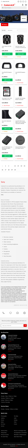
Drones (2, 420)
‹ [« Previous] (2, 166)
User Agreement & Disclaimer (20, 432)
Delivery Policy (4, 430)
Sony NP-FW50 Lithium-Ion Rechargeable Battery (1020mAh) (7, 148)
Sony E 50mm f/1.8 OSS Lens (6, 47)
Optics (2, 422)
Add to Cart (7, 54)
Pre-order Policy (4, 436)
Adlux (16, 446)
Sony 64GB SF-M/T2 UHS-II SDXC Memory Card (7, 99)
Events (15, 424)
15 (24, 166)
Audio (15, 418)
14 (21, 166)
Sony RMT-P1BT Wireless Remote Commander (20, 99)
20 (15, 170)
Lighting (2, 418)
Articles (2, 426)
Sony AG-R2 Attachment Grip (6, 121)
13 (18, 166)
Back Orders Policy (18, 436)
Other (15, 422)
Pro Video (16, 416)
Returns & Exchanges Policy (20, 430)
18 (8, 170)
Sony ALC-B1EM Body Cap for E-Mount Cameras (20, 147)
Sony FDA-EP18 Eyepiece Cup (20, 73)
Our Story (3, 424)
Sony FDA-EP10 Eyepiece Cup (7, 73)
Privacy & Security (5, 434)
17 (5, 170)
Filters (4, 24)
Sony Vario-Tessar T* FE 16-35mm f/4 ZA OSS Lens (20, 47)
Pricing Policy (4, 432)
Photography (4, 416)
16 (2, 170)
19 (12, 170)
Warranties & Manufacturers (20, 434)
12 (15, 166)
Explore (9, 341)
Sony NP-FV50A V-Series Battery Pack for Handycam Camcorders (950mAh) (20, 122)
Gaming (15, 420)
